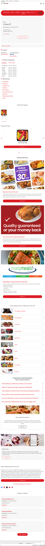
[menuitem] (6, 13)
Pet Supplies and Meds (20, 311)
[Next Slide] (43, 138)
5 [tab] (23, 152)
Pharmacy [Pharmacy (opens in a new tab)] (11, 1)
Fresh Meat (20, 324)
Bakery (20, 358)
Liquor (20, 344)
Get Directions (6, 34)
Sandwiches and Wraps (8, 96)
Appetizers (5, 83)
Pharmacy (20, 371)
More (40, 13)
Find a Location (23, 534)
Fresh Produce (20, 331)
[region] (22, 543)
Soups (4, 98)
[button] (41, 4)
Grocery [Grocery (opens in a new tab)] (3, 1)
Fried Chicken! (6, 89)
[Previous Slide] (2, 138)
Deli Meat (5, 87)
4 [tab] (22, 152)
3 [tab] (21, 152)
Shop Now (27, 146)
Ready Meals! (6, 81)
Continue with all (42, 545)
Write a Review (13, 56)
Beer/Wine (20, 338)
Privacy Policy (28, 543)
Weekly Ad (4, 505)
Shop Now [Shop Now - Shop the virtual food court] (26, 201)
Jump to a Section (22, 46)
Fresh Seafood (20, 317)
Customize (20, 543)
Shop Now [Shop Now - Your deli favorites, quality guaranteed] (26, 246)
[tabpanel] (22, 138)
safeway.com (27, 480)
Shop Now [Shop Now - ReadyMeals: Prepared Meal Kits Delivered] (26, 296)
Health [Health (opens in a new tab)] (7, 1)
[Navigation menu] (1, 3)
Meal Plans (5, 94)
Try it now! (7, 457)
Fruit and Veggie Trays (8, 92)
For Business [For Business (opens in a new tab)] (16, 1)
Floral (20, 351)
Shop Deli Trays (22, 37)
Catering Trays (6, 85)
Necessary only (35, 545)
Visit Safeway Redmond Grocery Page (23, 484)
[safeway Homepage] (5, 3)
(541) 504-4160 (4, 54)
